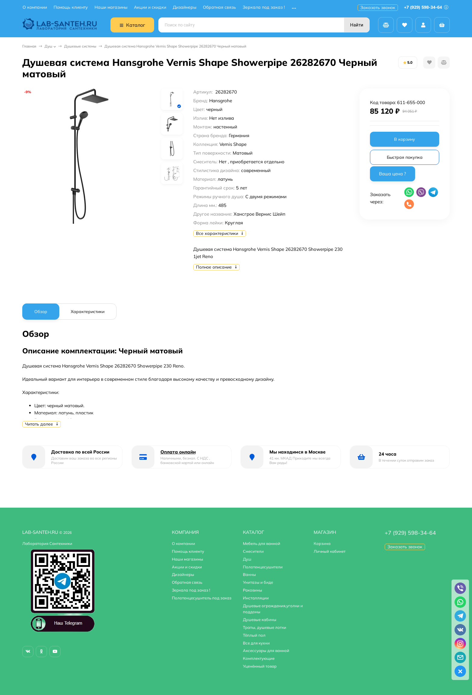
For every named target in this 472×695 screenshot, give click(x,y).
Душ (48, 46)
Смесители (253, 551)
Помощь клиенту (71, 7)
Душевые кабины (259, 619)
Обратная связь (219, 7)
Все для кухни (256, 643)
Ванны (249, 574)
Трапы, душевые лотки (264, 627)
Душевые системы (80, 46)
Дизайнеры (184, 7)
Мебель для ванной (261, 543)
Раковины (252, 590)
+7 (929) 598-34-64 (426, 7)
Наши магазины (111, 7)
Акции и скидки (150, 7)
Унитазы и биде (258, 582)
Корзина (322, 543)
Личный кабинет (330, 551)
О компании (35, 7)
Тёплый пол (254, 635)
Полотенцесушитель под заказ (201, 597)
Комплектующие (259, 658)
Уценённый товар (260, 666)
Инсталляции (256, 597)
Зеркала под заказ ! (264, 7)
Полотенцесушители (263, 566)
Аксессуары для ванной (266, 650)
